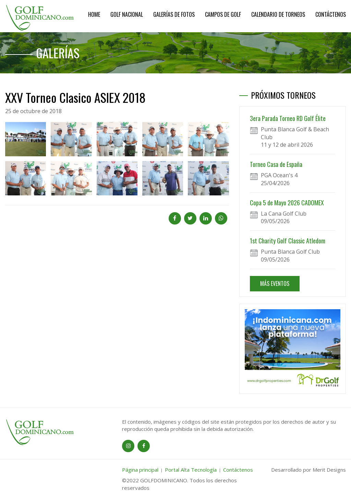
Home (94, 14)
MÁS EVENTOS (274, 283)
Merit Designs (329, 469)
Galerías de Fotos (174, 14)
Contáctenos (330, 14)
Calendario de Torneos (278, 14)
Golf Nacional (126, 14)
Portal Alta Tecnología (191, 469)
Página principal (140, 469)
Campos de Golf (223, 14)
